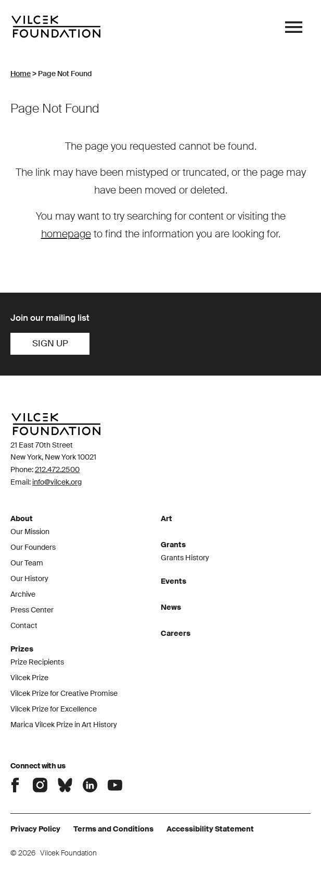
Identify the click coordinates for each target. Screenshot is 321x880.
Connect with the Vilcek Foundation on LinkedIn (90, 785)
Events (173, 581)
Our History (29, 578)
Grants (173, 544)
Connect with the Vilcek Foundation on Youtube (115, 785)
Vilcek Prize (29, 677)
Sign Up (50, 343)
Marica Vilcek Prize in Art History (63, 724)
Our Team (26, 563)
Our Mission (29, 531)
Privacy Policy (35, 829)
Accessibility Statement (210, 829)
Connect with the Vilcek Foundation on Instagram (40, 785)
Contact (23, 625)
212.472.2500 (57, 469)
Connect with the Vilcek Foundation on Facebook (15, 785)
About (21, 518)
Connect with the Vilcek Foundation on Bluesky (65, 785)
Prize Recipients (37, 662)
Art (166, 518)
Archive (22, 594)
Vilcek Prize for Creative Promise (64, 693)
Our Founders (33, 547)
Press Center (32, 609)
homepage (66, 233)
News (171, 607)
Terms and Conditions (113, 829)
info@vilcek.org (57, 482)
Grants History (185, 557)
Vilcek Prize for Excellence (53, 709)
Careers (175, 633)
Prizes (21, 649)
